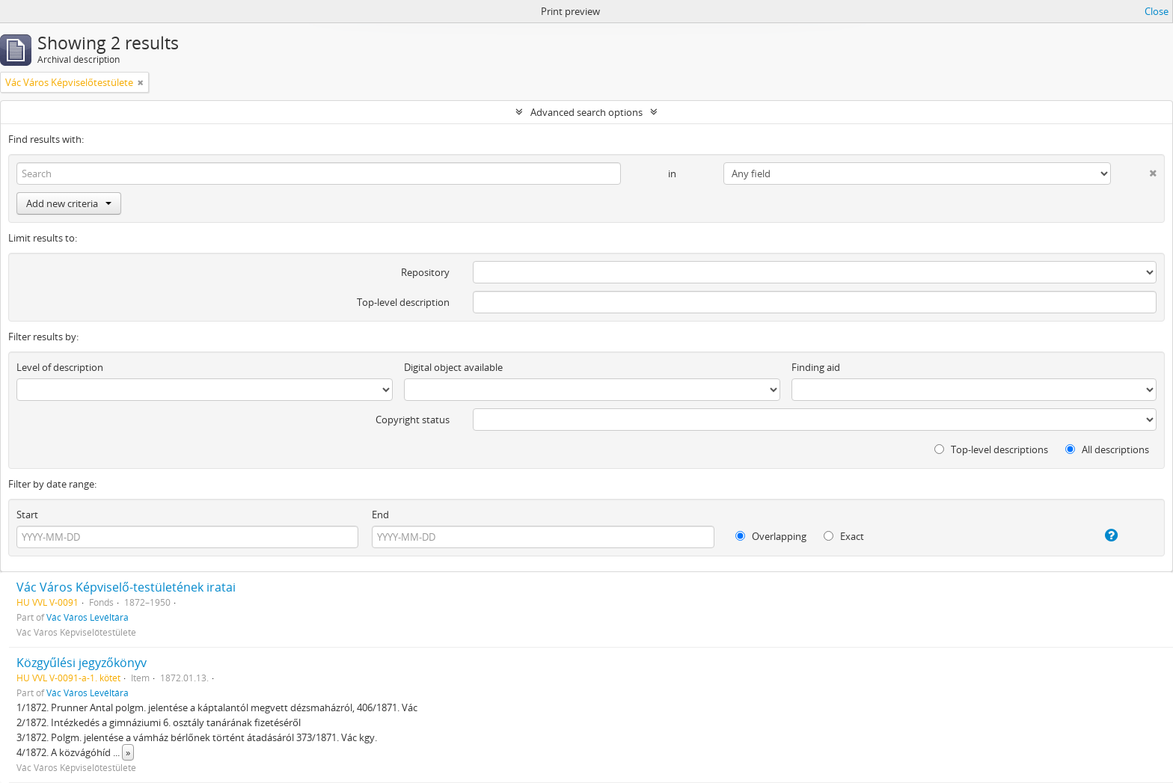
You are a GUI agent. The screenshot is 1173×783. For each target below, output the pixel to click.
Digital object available (453, 367)
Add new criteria (68, 203)
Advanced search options (586, 112)
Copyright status (413, 419)
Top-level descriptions (991, 449)
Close (1157, 11)
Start (27, 514)
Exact (844, 536)
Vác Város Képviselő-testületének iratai (126, 587)
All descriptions (1107, 449)
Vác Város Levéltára (87, 617)
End (380, 514)
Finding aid (815, 367)
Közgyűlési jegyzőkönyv (81, 662)
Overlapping (770, 536)
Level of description (59, 367)
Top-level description (403, 302)
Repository (425, 272)
